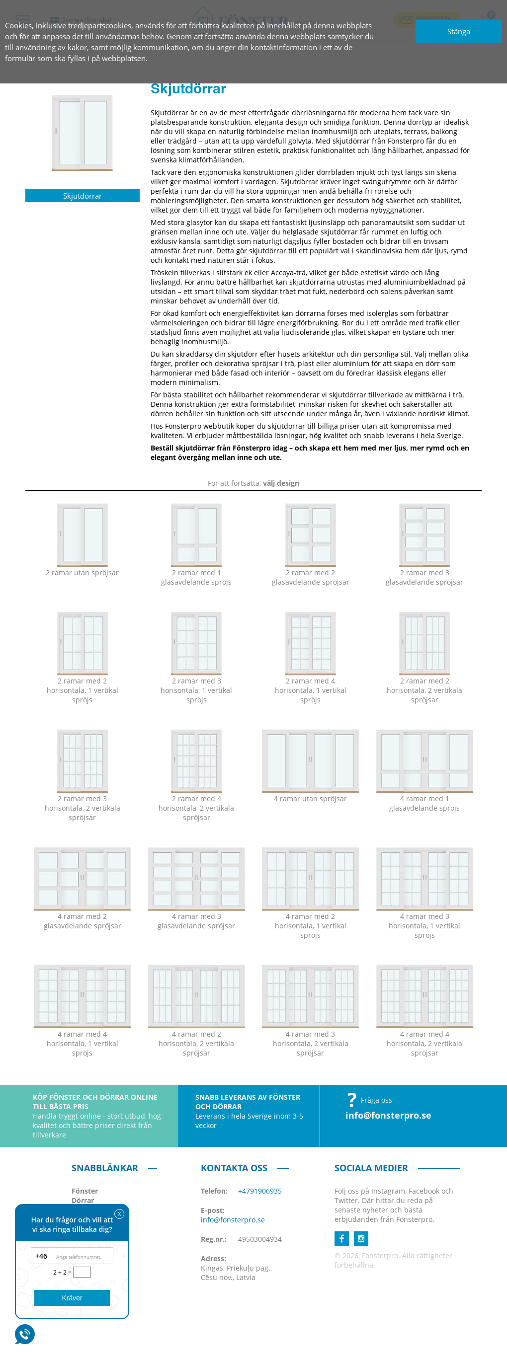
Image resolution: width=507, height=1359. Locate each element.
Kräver (72, 1298)
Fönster (85, 1191)
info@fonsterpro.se (388, 1115)
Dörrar (83, 1200)
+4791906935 (260, 1191)
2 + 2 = (63, 1272)
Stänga (458, 31)
